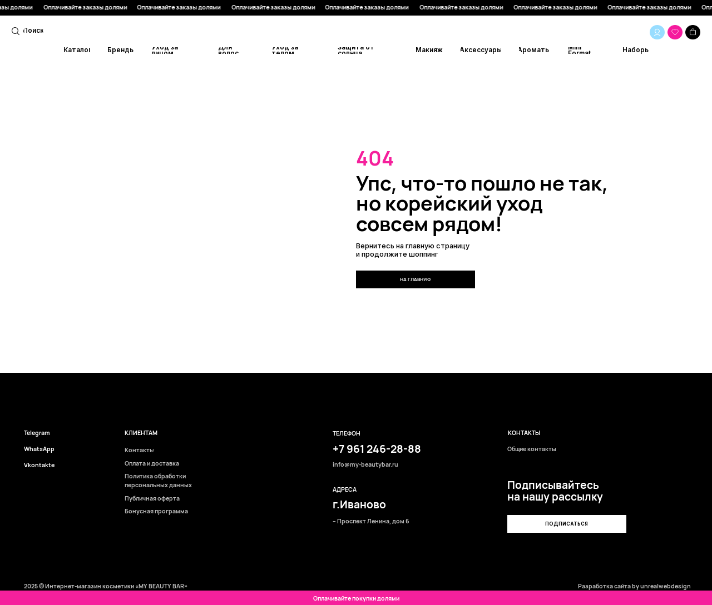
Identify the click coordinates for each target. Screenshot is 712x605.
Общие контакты (531, 449)
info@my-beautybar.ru (365, 464)
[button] (566, 524)
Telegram (37, 433)
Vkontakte (39, 465)
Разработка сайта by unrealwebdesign (634, 586)
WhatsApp (39, 449)
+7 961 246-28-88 (377, 449)
